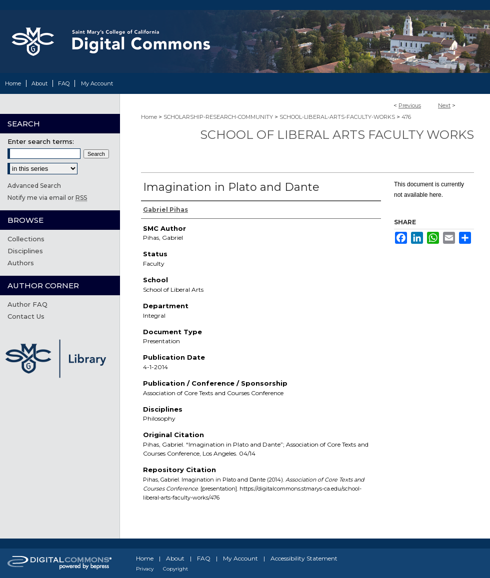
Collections (26, 239)
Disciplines (25, 251)
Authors (21, 263)
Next (444, 105)
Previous (409, 105)
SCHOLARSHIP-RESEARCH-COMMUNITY (218, 116)
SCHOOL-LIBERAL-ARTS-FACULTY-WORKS (337, 116)
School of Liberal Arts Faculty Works (337, 134)
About (175, 558)
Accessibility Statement (304, 558)
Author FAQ (28, 304)
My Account (240, 558)
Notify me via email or (47, 197)
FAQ (203, 558)
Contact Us (26, 316)
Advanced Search (34, 185)
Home (149, 116)
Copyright (175, 569)
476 (406, 116)
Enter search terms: (41, 141)
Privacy (145, 569)
